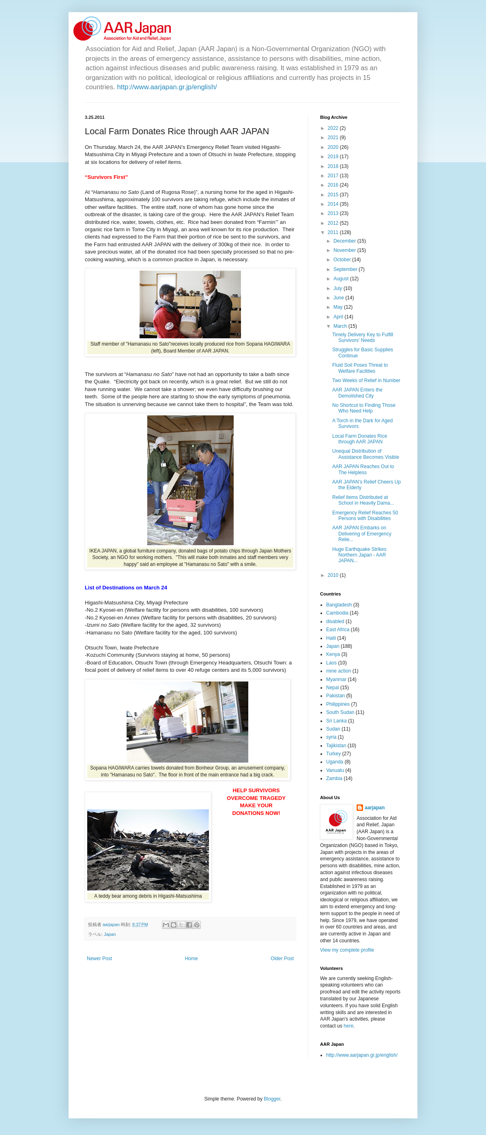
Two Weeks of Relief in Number (366, 380)
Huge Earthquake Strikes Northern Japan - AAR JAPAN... (359, 555)
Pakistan (335, 696)
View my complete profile (347, 950)
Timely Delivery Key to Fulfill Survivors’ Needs (362, 337)
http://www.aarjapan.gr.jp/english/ (167, 87)
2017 (334, 175)
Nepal (332, 687)
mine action (338, 671)
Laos (331, 663)
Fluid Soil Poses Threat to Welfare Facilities (360, 368)
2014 (334, 204)
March (340, 326)
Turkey (333, 754)
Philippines (338, 704)
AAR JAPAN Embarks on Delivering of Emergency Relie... (361, 533)
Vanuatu (335, 770)
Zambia (334, 778)
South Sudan (340, 712)
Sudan (333, 729)
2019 (334, 156)
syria (331, 737)
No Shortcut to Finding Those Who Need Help (364, 408)
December (345, 241)
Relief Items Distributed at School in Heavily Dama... (363, 500)
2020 (334, 147)
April (338, 317)
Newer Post (99, 958)
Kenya (333, 654)
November (345, 250)
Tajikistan (336, 745)
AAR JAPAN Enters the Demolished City (357, 392)
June (339, 298)
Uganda (334, 762)
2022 (334, 128)
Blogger (272, 1099)
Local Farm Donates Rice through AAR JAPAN (359, 439)
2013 (334, 213)
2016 (334, 185)
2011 (334, 232)
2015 (334, 195)
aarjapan (375, 807)
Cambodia (337, 613)
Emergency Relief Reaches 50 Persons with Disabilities (365, 515)
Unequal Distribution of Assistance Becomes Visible (365, 454)
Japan (110, 934)
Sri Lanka (336, 721)
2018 (334, 166)
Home (191, 958)
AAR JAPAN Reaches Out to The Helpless (363, 469)
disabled (335, 621)
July (338, 288)
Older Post (282, 958)
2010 (334, 575)
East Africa (337, 629)
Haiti (331, 638)
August (341, 279)
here (348, 1026)
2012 (334, 223)
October (342, 259)
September (346, 269)
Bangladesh (339, 605)
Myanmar (336, 679)
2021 (334, 137)
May (338, 307)
